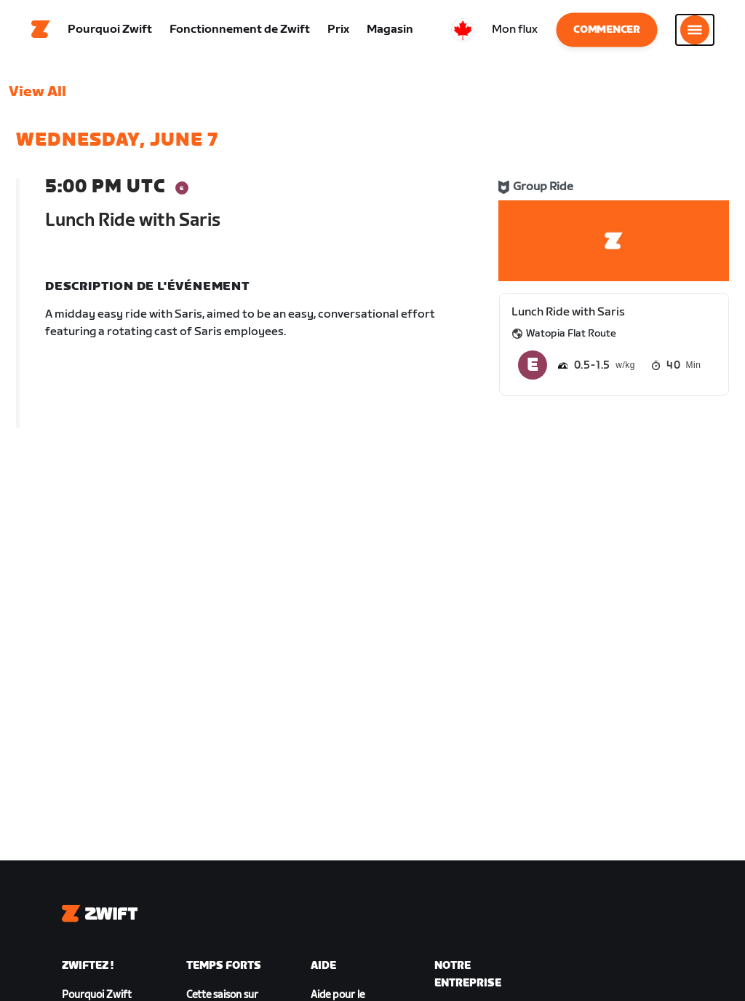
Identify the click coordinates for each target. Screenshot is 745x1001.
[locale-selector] (462, 32)
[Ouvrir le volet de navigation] (695, 32)
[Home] (40, 32)
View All (37, 98)
